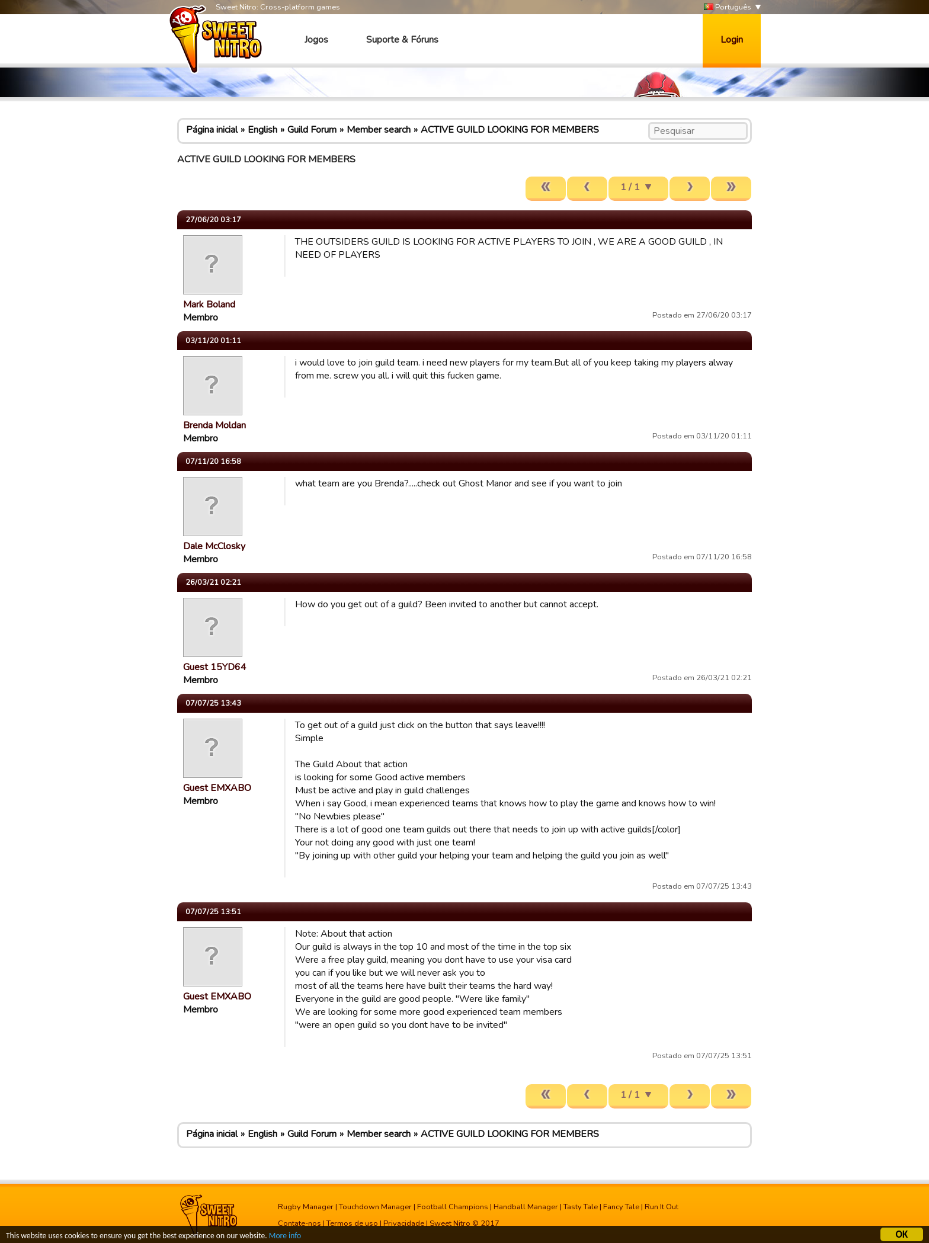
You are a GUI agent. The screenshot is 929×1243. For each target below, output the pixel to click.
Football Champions (452, 1207)
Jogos (316, 39)
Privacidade (403, 1223)
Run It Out (661, 1207)
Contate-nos (299, 1223)
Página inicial (212, 129)
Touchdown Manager (375, 1207)
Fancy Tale (621, 1207)
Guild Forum (312, 129)
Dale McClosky (214, 546)
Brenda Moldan (214, 425)
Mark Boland (209, 304)
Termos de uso (352, 1223)
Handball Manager (526, 1207)
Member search (379, 129)
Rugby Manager (306, 1207)
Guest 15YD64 (214, 667)
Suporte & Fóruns (402, 39)
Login (731, 39)
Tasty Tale (580, 1207)
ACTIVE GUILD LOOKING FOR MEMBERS (510, 129)
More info (285, 1237)
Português (727, 7)
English (262, 129)
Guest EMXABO (217, 788)
